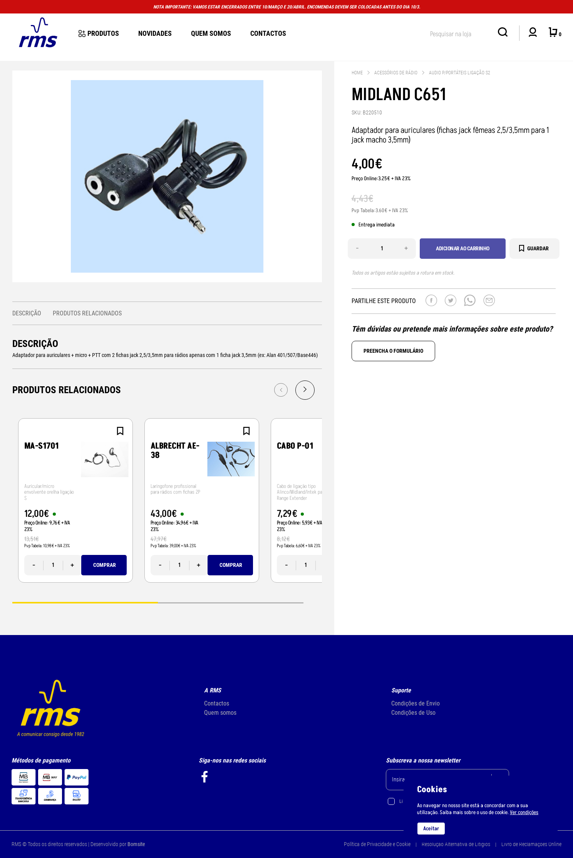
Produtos (99, 33)
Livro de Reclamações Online (531, 844)
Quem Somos (211, 33)
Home (357, 72)
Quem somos (220, 712)
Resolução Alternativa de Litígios (456, 844)
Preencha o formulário (393, 351)
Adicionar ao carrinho (462, 248)
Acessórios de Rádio (395, 72)
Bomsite (136, 844)
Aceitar (431, 828)
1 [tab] (85, 602)
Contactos (268, 33)
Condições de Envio (415, 703)
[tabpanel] (75, 500)
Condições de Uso (413, 712)
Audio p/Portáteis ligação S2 (459, 72)
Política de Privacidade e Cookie (377, 844)
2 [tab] (230, 602)
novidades (155, 33)
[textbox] (460, 32)
